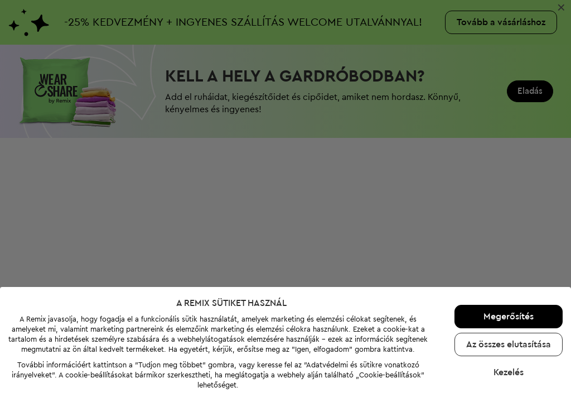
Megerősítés (508, 316)
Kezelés (508, 372)
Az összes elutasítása (508, 344)
